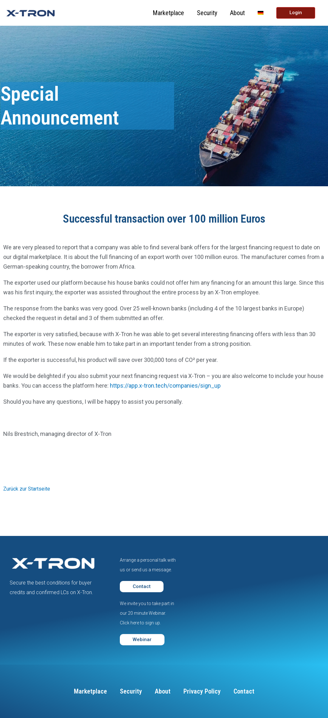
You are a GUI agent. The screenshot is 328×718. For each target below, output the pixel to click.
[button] (142, 586)
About (237, 13)
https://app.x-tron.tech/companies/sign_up (165, 385)
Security (207, 13)
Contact (244, 691)
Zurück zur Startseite (26, 489)
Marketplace (168, 13)
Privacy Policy (202, 691)
